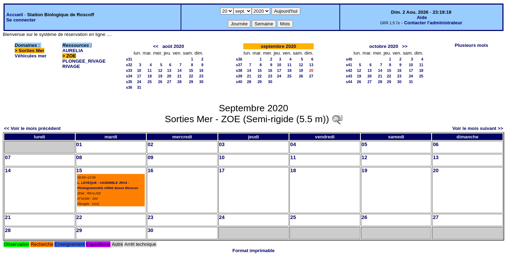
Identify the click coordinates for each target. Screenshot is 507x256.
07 (8, 157)
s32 (129, 65)
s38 (239, 70)
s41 (349, 65)
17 (139, 76)
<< (156, 46)
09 (150, 157)
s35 (129, 82)
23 (201, 76)
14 (179, 70)
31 (139, 87)
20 (169, 76)
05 (364, 144)
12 (160, 70)
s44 (349, 82)
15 (191, 70)
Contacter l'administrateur (433, 22)
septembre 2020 (278, 46)
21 (179, 76)
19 (160, 76)
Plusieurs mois (471, 45)
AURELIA (72, 50)
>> (405, 46)
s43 (349, 76)
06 (435, 144)
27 (169, 82)
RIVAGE (71, 66)
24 (139, 82)
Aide (422, 17)
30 (201, 82)
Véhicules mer (30, 55)
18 (150, 76)
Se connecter (21, 20)
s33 (129, 70)
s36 (129, 87)
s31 (129, 59)
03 (222, 144)
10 (139, 70)
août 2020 (173, 46)
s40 (239, 82)
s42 (349, 70)
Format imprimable (253, 250)
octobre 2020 (383, 46)
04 (293, 144)
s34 (129, 76)
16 (201, 70)
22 (191, 76)
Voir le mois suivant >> (477, 128)
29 (191, 82)
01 (79, 144)
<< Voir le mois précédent (32, 128)
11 (150, 70)
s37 (239, 65)
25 (150, 82)
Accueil (14, 14)
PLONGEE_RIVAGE (84, 61)
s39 (239, 76)
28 (179, 82)
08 (79, 157)
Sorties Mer (31, 50)
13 (169, 70)
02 (150, 144)
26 (160, 82)
